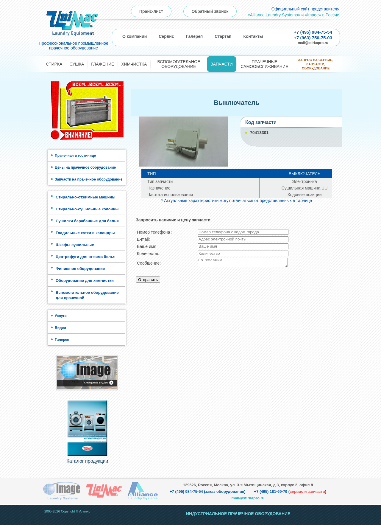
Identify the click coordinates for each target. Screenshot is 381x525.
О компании (134, 36)
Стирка (54, 64)
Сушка (76, 64)
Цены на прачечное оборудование (85, 167)
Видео (60, 328)
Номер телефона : (154, 232)
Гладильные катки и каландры (85, 233)
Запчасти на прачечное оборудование (88, 179)
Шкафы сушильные (75, 245)
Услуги (61, 316)
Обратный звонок (210, 11)
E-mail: (143, 239)
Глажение (102, 64)
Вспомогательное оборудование (178, 64)
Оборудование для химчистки (85, 280)
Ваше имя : (148, 246)
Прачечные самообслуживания (264, 64)
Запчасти (221, 64)
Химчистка (134, 64)
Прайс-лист (151, 11)
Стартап (223, 36)
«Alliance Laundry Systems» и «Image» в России (293, 15)
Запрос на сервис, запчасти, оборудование (315, 64)
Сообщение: (149, 264)
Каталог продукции (87, 461)
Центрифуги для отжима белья (85, 256)
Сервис (166, 36)
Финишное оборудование (80, 268)
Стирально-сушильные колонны (87, 209)
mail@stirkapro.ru (313, 43)
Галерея (194, 36)
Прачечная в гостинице (75, 155)
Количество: (148, 253)
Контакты (253, 36)
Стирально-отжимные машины (85, 197)
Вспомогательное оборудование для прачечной (87, 295)
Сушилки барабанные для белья (87, 221)
